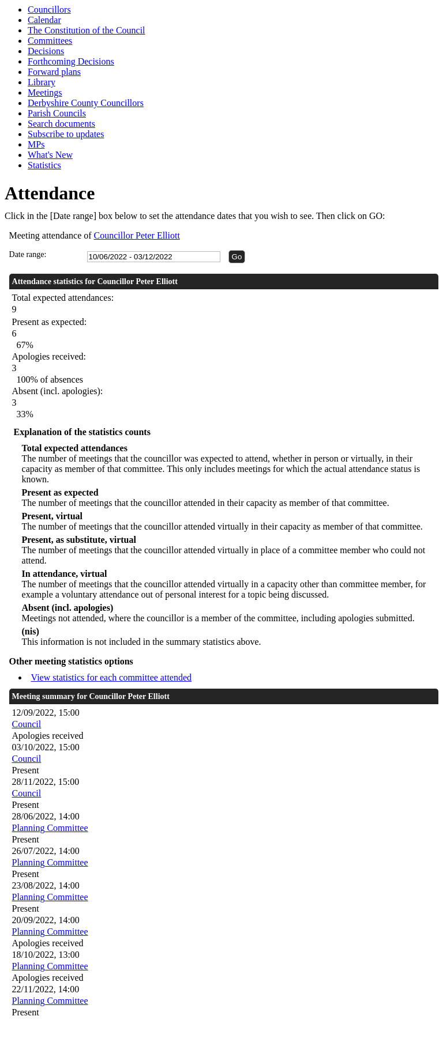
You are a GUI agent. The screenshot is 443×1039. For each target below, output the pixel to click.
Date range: (28, 254)
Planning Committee (50, 828)
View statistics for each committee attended (111, 677)
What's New (50, 155)
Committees (50, 41)
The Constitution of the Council (86, 30)
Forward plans (54, 72)
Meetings (45, 92)
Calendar (44, 20)
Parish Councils (57, 113)
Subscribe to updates (66, 134)
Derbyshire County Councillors (86, 103)
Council (27, 724)
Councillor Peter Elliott (137, 235)
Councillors (49, 9)
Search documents (61, 124)
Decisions (46, 51)
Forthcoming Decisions (71, 61)
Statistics (44, 165)
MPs (36, 144)
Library (41, 82)
